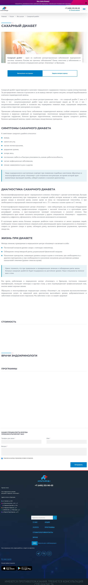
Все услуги (20, 16)
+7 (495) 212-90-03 (72, 8)
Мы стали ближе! (43, 1)
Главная (4, 16)
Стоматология (39, 531)
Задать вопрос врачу (60, 73)
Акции (47, 521)
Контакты (49, 531)
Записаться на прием (24, 73)
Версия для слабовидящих (44, 541)
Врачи (35, 536)
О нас (35, 521)
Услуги (12, 16)
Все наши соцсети (5, 557)
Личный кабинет (75, 10)
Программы (50, 526)
